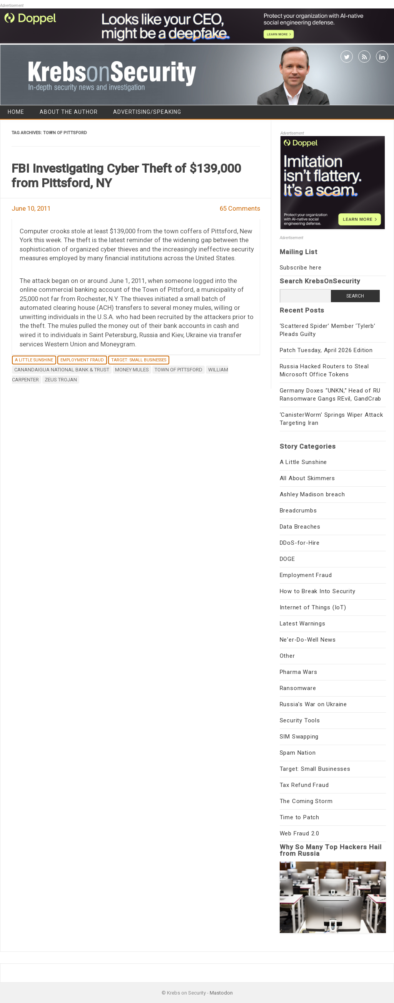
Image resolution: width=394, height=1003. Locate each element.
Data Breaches (300, 526)
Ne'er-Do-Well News (308, 639)
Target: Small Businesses (138, 360)
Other (287, 655)
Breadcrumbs (298, 510)
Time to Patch (299, 817)
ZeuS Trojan (61, 380)
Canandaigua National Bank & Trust (61, 370)
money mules (132, 370)
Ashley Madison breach (312, 494)
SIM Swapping (299, 736)
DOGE (287, 559)
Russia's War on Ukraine (313, 704)
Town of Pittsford (178, 370)
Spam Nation (298, 752)
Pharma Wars (298, 672)
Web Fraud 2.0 (299, 833)
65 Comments (240, 208)
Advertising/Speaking (147, 112)
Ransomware (298, 688)
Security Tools (300, 720)
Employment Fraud (82, 360)
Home (16, 112)
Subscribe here (301, 267)
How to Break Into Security (318, 591)
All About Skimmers (307, 478)
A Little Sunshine (34, 360)
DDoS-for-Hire (300, 542)
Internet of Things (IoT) (313, 607)
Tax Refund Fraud (304, 785)
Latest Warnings (303, 623)
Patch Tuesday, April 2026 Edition (326, 350)
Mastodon (221, 993)
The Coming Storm (306, 801)
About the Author (69, 112)
